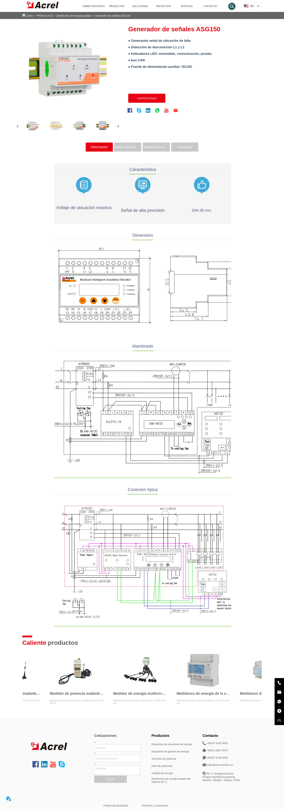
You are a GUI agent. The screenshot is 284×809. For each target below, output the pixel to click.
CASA (29, 15)
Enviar (110, 779)
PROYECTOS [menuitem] (163, 6)
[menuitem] (117, 6)
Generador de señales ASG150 (112, 15)
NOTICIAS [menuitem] (187, 6)
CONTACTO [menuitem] (210, 6)
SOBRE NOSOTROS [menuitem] (93, 6)
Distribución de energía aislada (73, 15)
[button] (117, 6)
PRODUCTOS (45, 15)
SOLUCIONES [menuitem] (140, 6)
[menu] (152, 6)
